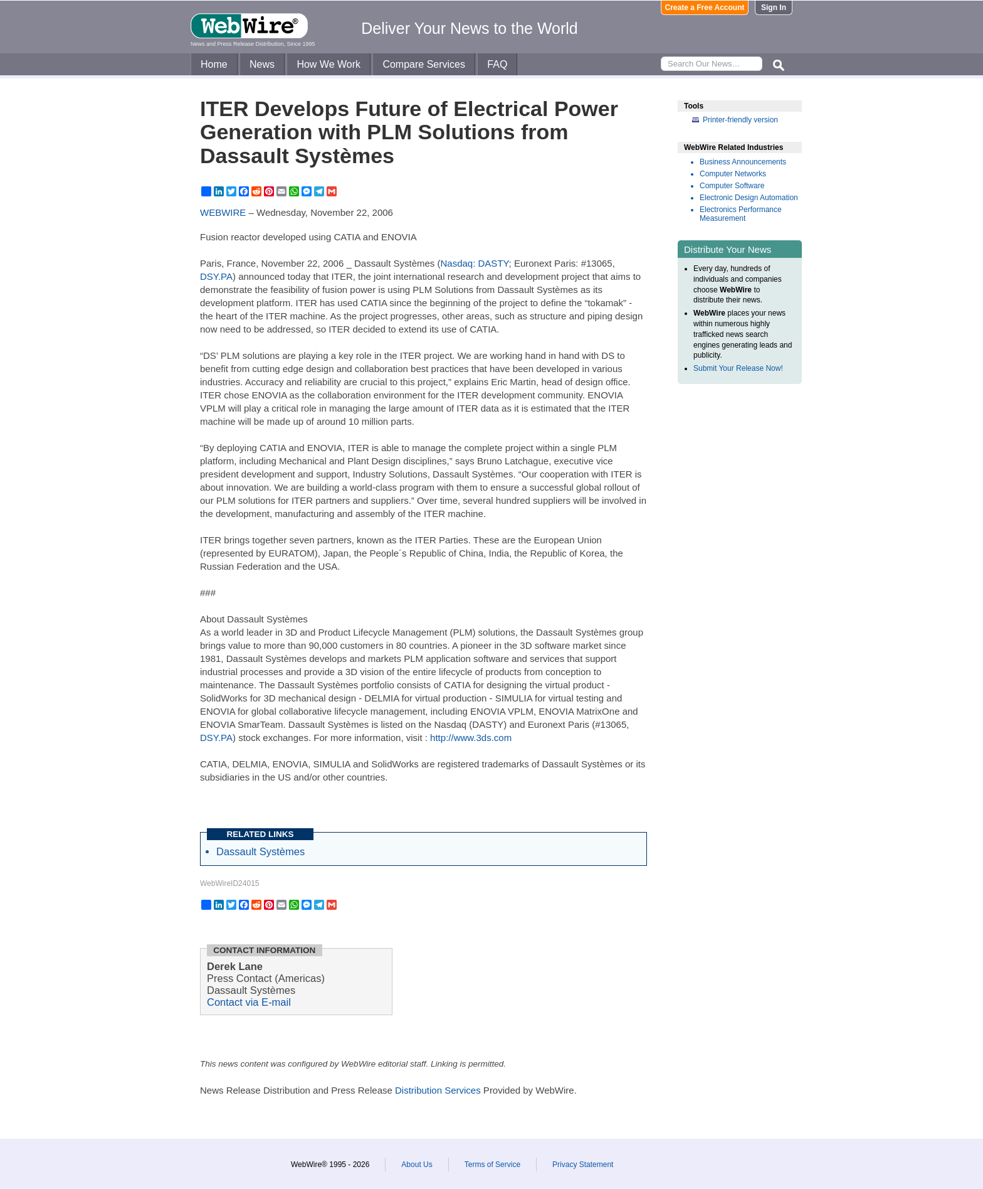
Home (214, 64)
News (262, 64)
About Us (416, 1164)
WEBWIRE (223, 212)
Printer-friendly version (740, 119)
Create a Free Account (705, 7)
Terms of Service (492, 1164)
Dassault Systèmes (260, 851)
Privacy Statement (582, 1164)
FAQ (497, 64)
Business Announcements (743, 161)
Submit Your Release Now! (738, 368)
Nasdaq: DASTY (475, 263)
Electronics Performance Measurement (741, 214)
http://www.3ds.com (471, 737)
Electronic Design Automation (749, 197)
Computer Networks (733, 173)
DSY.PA (216, 276)
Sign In (773, 7)
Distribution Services (438, 1090)
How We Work (328, 64)
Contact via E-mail (249, 1002)
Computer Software (732, 185)
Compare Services (423, 64)
